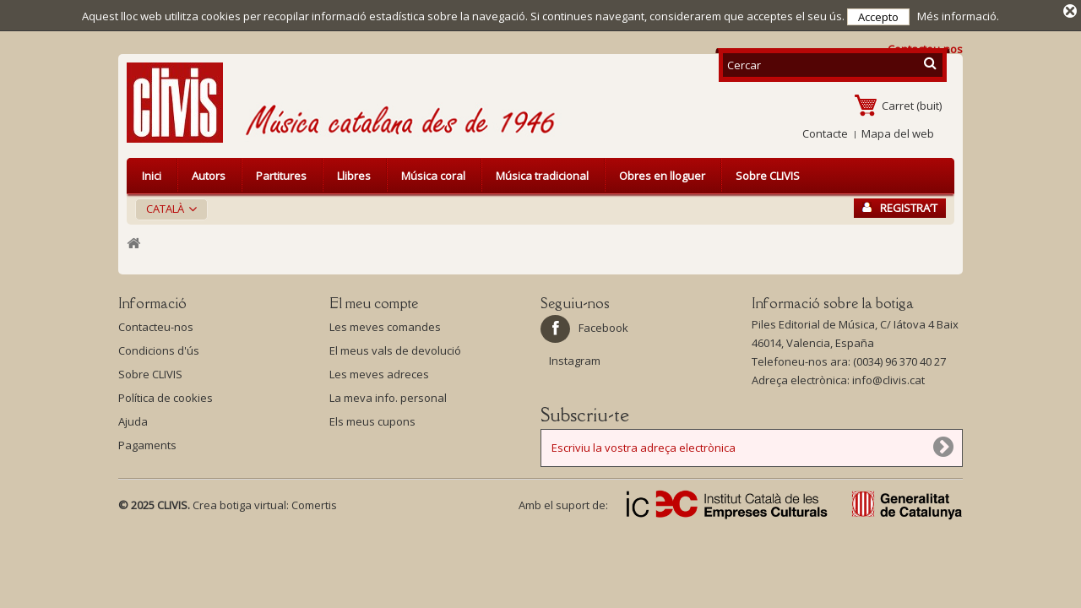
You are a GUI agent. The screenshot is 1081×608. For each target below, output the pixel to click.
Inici (151, 172)
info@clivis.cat (888, 376)
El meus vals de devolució (395, 347)
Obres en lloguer (662, 172)
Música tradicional (542, 172)
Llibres (354, 172)
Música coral (433, 172)
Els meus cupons (372, 418)
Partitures (281, 172)
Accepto (878, 16)
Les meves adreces (379, 370)
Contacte (825, 130)
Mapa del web (897, 130)
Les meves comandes (385, 323)
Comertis (314, 501)
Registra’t (899, 204)
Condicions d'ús (158, 347)
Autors (208, 172)
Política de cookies (165, 394)
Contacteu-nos (155, 323)
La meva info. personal (388, 394)
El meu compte (373, 299)
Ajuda (133, 418)
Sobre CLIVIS (768, 172)
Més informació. (958, 16)
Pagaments (147, 441)
